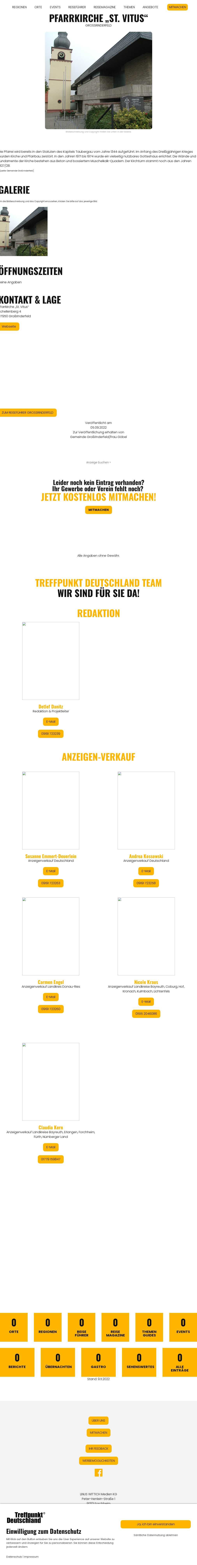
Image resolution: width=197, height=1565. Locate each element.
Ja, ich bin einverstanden (156, 1524)
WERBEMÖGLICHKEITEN (98, 1460)
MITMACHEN (177, 7)
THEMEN (129, 7)
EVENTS (55, 7)
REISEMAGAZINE (105, 7)
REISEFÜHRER (77, 7)
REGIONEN (19, 7)
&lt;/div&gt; (98, 923)
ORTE (38, 7)
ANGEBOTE (150, 7)
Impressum (31, 1557)
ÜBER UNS (98, 1420)
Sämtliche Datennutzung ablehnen (156, 1535)
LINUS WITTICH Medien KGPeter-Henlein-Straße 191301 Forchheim (98, 1499)
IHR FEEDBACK (98, 1448)
